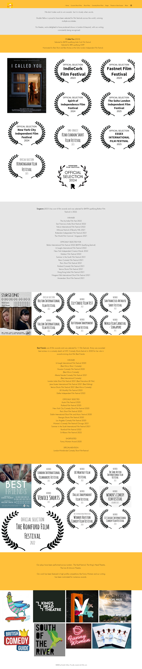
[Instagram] (131, 5)
